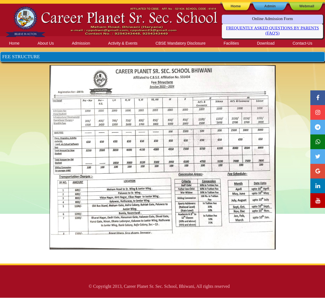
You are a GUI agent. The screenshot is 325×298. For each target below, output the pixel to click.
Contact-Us (302, 43)
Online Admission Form (272, 18)
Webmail (306, 6)
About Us (45, 43)
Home (236, 6)
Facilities (231, 43)
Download (266, 43)
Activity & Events (123, 43)
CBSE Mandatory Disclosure (180, 43)
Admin (270, 6)
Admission (81, 43)
